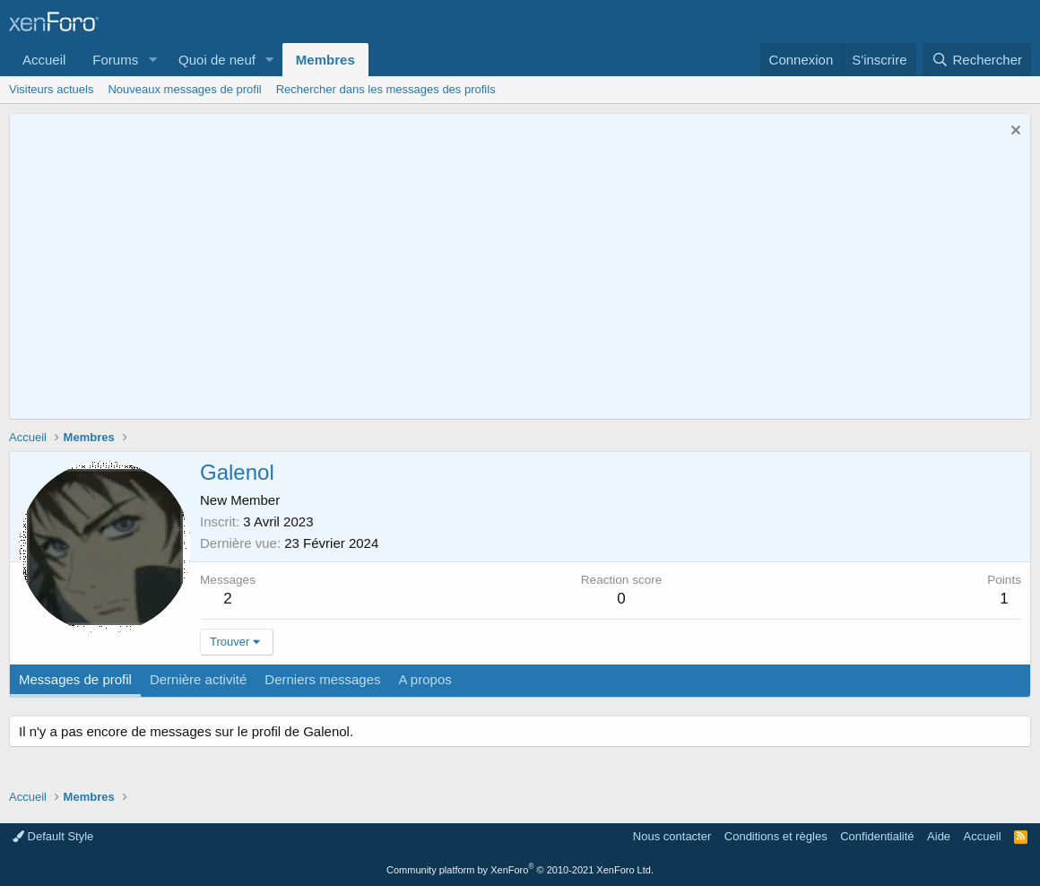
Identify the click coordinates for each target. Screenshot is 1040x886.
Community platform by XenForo (520, 869)
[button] (152, 59)
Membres (325, 59)
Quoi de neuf (217, 59)
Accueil (43, 59)
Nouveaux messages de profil (184, 89)
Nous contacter (672, 836)
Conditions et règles (776, 836)
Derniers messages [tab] (322, 679)
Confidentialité (877, 836)
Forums (115, 59)
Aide (938, 836)
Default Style (53, 836)
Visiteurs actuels (51, 89)
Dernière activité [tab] (198, 679)
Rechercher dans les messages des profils (386, 89)
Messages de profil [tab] (75, 679)
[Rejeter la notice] (1013, 132)
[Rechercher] (977, 59)
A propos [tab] (425, 679)
